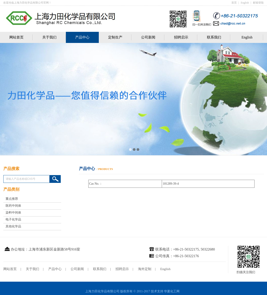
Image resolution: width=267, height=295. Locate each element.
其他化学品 (13, 226)
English (245, 2)
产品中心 (82, 37)
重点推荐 (12, 198)
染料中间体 (13, 212)
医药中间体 (13, 205)
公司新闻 (148, 37)
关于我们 (49, 37)
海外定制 (144, 269)
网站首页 (16, 37)
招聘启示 (181, 37)
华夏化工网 (172, 291)
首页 (234, 2)
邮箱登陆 (258, 2)
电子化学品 (13, 219)
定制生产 (115, 37)
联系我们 (214, 37)
